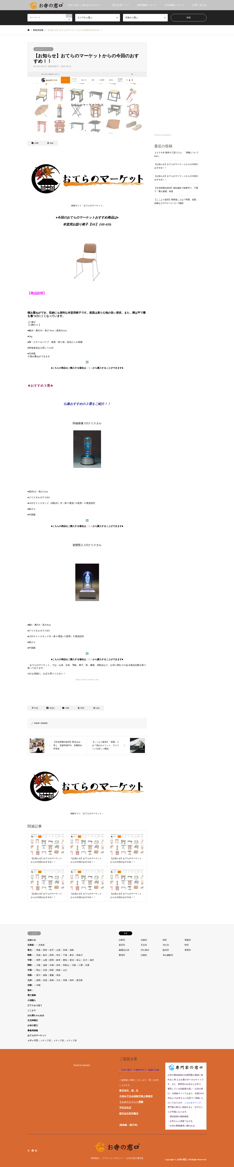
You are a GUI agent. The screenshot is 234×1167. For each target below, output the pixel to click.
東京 (72, 955)
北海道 (41, 945)
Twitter (28, 1150)
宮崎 (65, 980)
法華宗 (122, 940)
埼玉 (58, 955)
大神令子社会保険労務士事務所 (136, 1096)
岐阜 (58, 960)
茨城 (38, 955)
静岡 (52, 960)
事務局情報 (32, 1030)
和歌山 (66, 965)
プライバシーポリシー (112, 1158)
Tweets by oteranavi (162, 135)
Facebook (32, 1150)
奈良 (58, 965)
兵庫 (87, 965)
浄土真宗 (145, 950)
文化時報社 (32, 1020)
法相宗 (144, 940)
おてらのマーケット (43, 49)
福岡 (38, 980)
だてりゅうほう (34, 1005)
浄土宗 (166, 945)
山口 (65, 970)
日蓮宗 (144, 955)
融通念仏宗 (124, 950)
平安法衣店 (125, 1107)
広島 (45, 970)
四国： (30, 975)
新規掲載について (146, 5)
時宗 (187, 945)
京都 (52, 965)
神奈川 (79, 955)
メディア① (32, 1040)
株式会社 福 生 (128, 1090)
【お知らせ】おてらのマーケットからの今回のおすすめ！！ (176, 166)
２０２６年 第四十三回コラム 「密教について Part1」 (176, 154)
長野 (38, 960)
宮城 (65, 950)
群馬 (52, 955)
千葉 (65, 955)
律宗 (165, 940)
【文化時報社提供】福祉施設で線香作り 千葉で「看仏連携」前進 (176, 190)
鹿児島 (79, 980)
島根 (58, 970)
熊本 (72, 980)
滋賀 (45, 965)
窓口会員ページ (120, 5)
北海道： (31, 945)
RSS (36, 1150)
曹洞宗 (122, 955)
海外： (30, 990)
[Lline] (34, 143)
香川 (38, 975)
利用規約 (95, 1158)
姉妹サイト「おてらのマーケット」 (88, 181)
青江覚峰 (31, 995)
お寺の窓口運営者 (135, 1158)
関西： (30, 965)
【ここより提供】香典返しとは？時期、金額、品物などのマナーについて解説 (176, 201)
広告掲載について (174, 5)
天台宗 (144, 945)
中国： (30, 970)
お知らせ (31, 940)
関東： (30, 955)
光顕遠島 (44, 723)
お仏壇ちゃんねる (35, 1015)
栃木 (45, 955)
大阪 (38, 965)
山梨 (45, 960)
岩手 (52, 950)
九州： (30, 980)
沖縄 (38, 985)
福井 (92, 960)
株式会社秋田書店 (128, 1113)
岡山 (38, 970)
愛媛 (52, 975)
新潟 (72, 960)
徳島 (45, 975)
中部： (30, 960)
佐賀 (45, 980)
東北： (30, 950)
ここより (31, 1010)
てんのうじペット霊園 (131, 1102)
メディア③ (58, 1040)
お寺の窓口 (32, 1025)
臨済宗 (166, 950)
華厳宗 (188, 940)
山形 (58, 950)
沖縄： (30, 985)
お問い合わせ (199, 5)
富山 (78, 960)
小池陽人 (31, 1000)
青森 (38, 950)
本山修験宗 (168, 955)
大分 (58, 980)
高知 (58, 975)
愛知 (65, 960)
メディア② (45, 1040)
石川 (85, 960)
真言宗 (122, 945)
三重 (80, 965)
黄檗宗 (188, 950)
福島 (72, 950)
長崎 (52, 980)
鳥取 (52, 970)
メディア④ (71, 1040)
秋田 (45, 950)
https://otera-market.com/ (87, 679)
